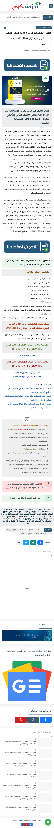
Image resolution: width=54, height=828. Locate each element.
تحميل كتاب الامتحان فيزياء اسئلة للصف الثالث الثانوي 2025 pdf (19, 787)
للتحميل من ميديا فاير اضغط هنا (27, 373)
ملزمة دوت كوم (18, 820)
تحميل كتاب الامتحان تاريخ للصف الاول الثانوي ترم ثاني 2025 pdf (20, 754)
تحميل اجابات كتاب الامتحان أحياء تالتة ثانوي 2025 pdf (21, 776)
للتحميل (38, 377)
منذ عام (32, 739)
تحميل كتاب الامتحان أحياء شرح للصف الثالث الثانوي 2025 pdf (20, 809)
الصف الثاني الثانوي (43, 28)
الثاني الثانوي (33, 279)
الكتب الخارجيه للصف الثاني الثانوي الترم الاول (35, 534)
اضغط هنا (16, 377)
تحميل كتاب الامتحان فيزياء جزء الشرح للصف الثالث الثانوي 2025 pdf (20, 798)
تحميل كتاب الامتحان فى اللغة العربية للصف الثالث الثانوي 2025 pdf (20, 743)
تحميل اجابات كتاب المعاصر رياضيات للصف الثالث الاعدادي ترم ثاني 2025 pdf (21, 765)
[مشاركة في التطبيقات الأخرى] (19, 542)
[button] (40, 542)
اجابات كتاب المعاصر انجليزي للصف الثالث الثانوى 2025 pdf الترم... (23, 17)
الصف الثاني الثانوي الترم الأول (15, 530)
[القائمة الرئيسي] (51, 6)
